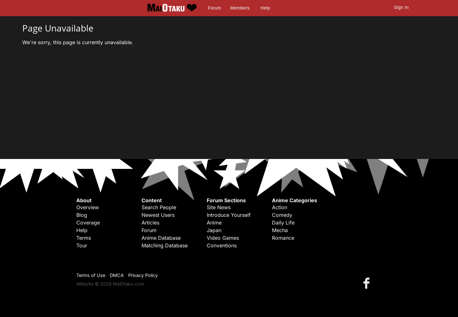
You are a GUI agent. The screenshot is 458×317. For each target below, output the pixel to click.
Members (240, 7)
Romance (283, 238)
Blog (81, 215)
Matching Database (165, 245)
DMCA (117, 275)
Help (265, 7)
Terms (83, 238)
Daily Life (283, 222)
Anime (214, 222)
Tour (81, 245)
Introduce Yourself (229, 215)
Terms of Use (90, 275)
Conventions (222, 245)
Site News (219, 207)
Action (279, 207)
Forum (214, 7)
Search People (159, 207)
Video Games (223, 238)
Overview (87, 207)
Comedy (282, 215)
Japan (214, 230)
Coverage (88, 222)
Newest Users (158, 215)
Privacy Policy (143, 275)
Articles (150, 222)
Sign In (401, 7)
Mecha (280, 230)
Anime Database (161, 238)
